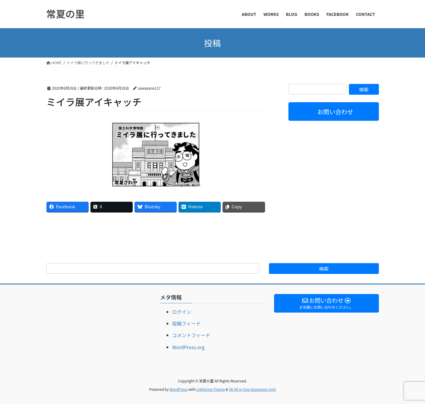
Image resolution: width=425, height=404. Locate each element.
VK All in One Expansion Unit (252, 389)
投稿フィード (186, 323)
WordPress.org (188, 347)
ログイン (181, 311)
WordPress (178, 389)
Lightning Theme (210, 389)
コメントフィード (191, 335)
